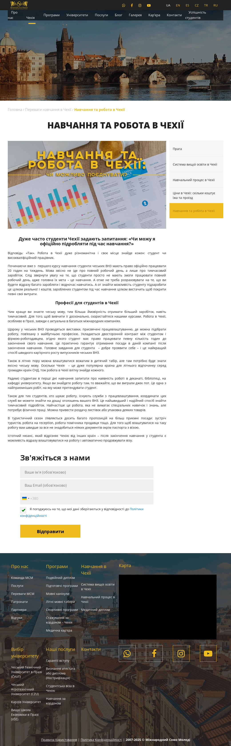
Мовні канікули (57, 594)
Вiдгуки (16, 618)
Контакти (174, 15)
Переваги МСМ (22, 594)
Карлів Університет (26, 702)
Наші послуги (60, 649)
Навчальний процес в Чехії (194, 180)
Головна (15, 109)
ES (187, 5)
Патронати (19, 602)
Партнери (18, 610)
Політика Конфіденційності (101, 740)
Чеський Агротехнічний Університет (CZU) (25, 689)
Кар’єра (154, 15)
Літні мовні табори (60, 602)
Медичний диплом (95, 610)
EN (178, 5)
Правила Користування (59, 740)
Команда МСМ (22, 578)
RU (215, 5)
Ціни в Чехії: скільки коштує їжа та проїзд (194, 195)
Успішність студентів (195, 15)
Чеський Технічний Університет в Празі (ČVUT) (26, 672)
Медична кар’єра (59, 630)
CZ (197, 5)
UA (168, 5)
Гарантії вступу (57, 660)
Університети (77, 15)
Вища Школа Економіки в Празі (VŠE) (25, 714)
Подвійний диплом (60, 578)
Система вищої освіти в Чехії (195, 164)
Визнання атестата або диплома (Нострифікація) (60, 673)
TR (206, 5)
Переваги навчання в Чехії (48, 109)
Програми (52, 15)
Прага (177, 148)
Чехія (30, 17)
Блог (118, 15)
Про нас (13, 15)
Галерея (135, 15)
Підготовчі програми (62, 586)
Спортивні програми (62, 610)
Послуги (101, 15)
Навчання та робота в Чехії (194, 211)
